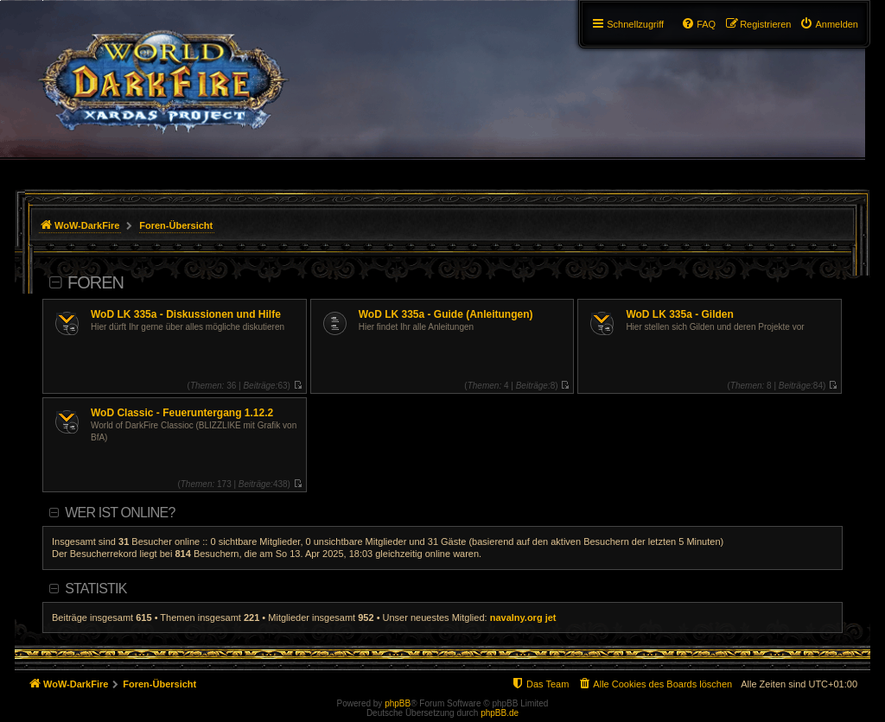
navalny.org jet (523, 617)
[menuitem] (828, 24)
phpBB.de (500, 713)
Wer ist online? (120, 512)
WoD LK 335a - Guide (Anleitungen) (446, 314)
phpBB (398, 703)
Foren (95, 282)
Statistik (95, 588)
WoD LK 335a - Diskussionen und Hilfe (186, 314)
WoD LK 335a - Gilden (679, 314)
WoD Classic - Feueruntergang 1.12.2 (182, 413)
